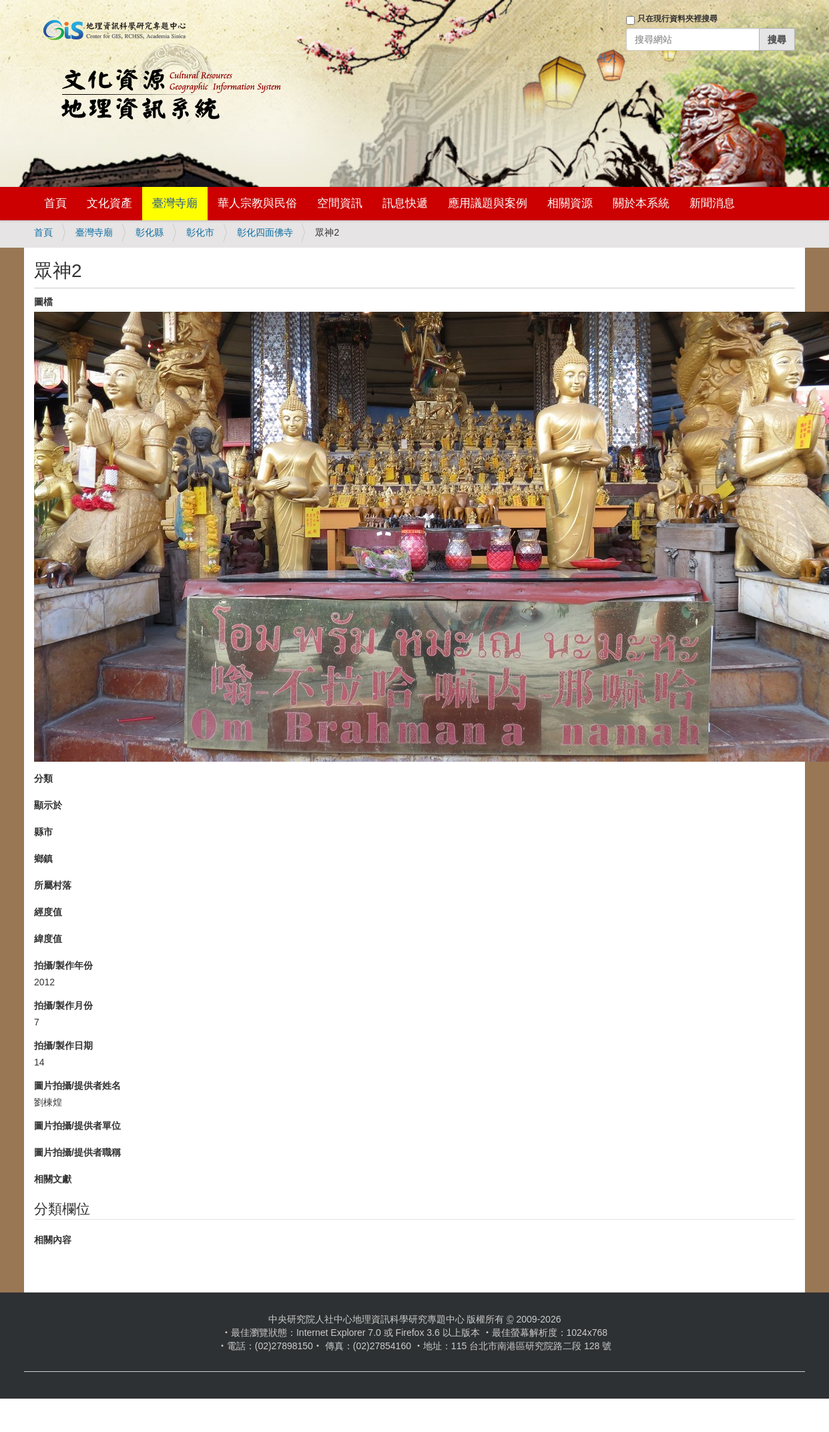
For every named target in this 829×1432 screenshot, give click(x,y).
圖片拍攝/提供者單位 (77, 1125)
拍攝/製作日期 (63, 1045)
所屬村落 (52, 885)
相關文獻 (52, 1179)
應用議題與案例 (487, 203)
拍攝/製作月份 (63, 1005)
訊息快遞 (405, 203)
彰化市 (200, 232)
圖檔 (43, 301)
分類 (43, 778)
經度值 (48, 912)
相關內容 (52, 1239)
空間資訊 (339, 203)
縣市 (43, 831)
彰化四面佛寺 (265, 232)
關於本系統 (641, 203)
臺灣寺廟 (175, 203)
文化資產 (109, 203)
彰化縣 (149, 232)
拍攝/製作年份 (63, 965)
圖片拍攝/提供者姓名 (77, 1085)
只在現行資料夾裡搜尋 (677, 18)
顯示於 (48, 805)
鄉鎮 (43, 858)
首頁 (55, 203)
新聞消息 (712, 203)
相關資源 (570, 203)
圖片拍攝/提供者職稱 (77, 1152)
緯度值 (48, 938)
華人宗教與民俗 (257, 203)
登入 (607, 58)
